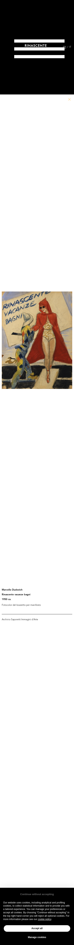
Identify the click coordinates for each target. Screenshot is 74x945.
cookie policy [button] (44, 919)
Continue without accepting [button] (37, 894)
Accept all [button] (37, 928)
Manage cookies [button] (37, 937)
